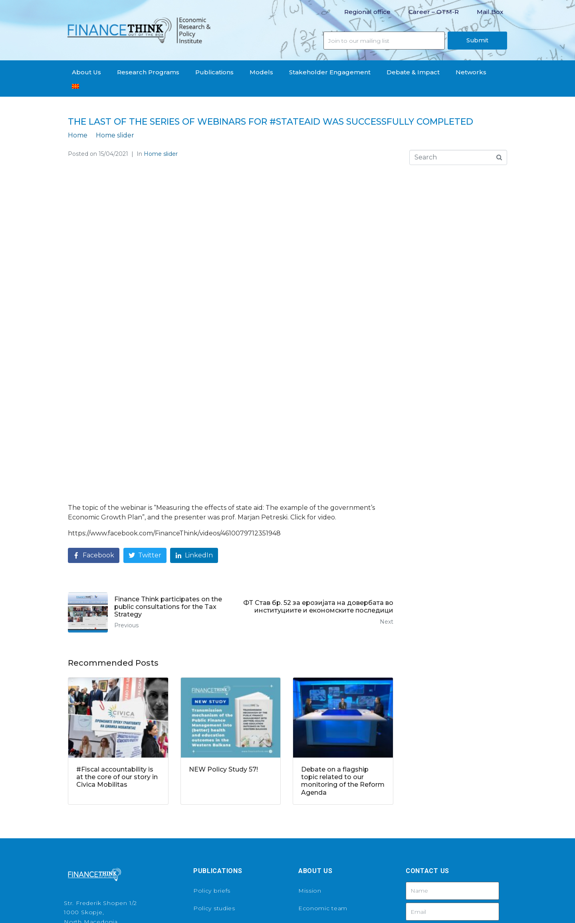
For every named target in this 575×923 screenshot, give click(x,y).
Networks (471, 72)
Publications (214, 72)
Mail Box (490, 12)
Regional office (367, 12)
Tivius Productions (346, 904)
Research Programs (148, 72)
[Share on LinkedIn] (194, 418)
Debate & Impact (413, 72)
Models (261, 72)
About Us (86, 72)
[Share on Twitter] (145, 418)
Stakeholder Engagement (330, 72)
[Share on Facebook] (93, 418)
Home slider (161, 153)
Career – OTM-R (433, 12)
